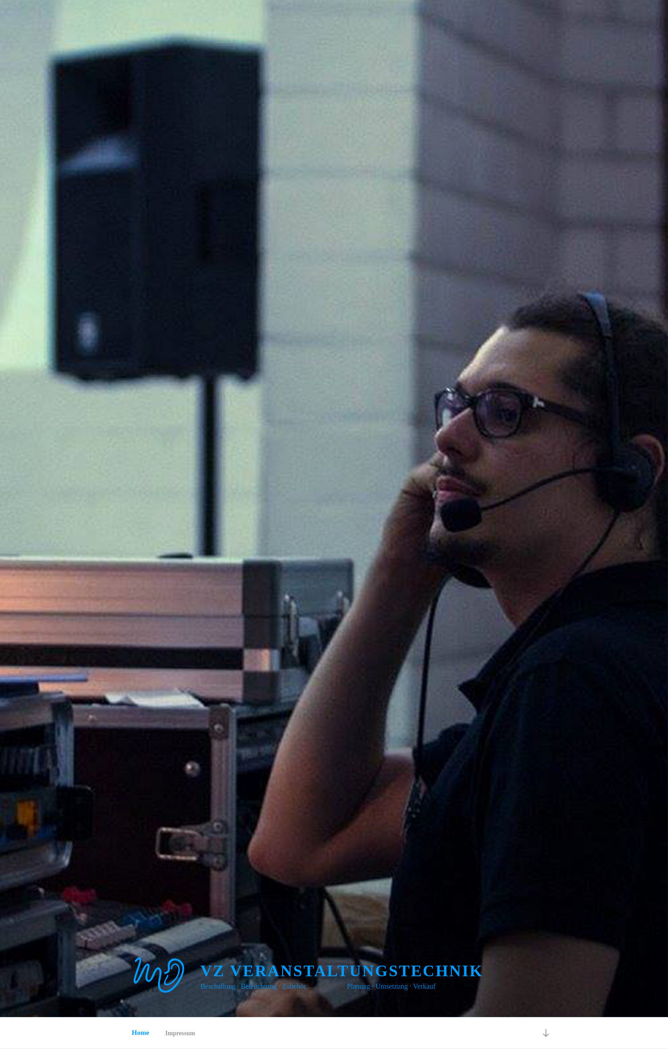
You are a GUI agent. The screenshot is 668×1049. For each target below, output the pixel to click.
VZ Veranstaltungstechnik (341, 971)
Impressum (180, 1033)
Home (140, 1033)
